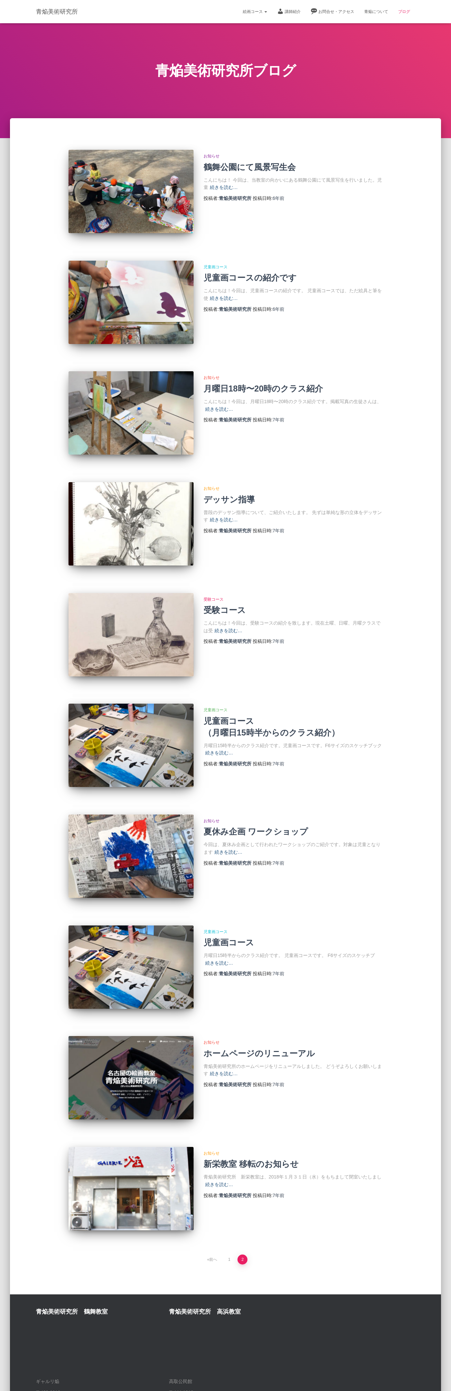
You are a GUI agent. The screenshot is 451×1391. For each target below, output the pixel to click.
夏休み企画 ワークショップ (256, 786)
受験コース (214, 569)
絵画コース (255, 11)
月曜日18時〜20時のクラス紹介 (263, 373)
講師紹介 (289, 11)
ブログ (404, 11)
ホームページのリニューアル (259, 992)
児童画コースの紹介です (250, 270)
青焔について (376, 11)
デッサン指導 (229, 476)
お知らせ (212, 156)
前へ (213, 1183)
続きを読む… (224, 187)
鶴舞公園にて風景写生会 (250, 167)
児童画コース (215, 259)
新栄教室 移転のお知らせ (251, 1095)
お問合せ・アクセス (332, 11)
